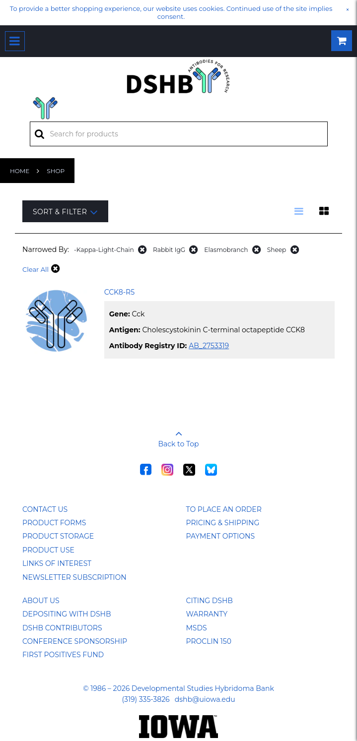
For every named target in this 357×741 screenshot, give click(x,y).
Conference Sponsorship (74, 641)
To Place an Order (224, 509)
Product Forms (54, 522)
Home (19, 171)
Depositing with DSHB (66, 614)
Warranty (207, 614)
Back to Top (178, 435)
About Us (41, 600)
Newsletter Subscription (74, 577)
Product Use (48, 550)
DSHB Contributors (62, 627)
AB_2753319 (209, 345)
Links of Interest (56, 563)
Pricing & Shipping (223, 522)
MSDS (196, 627)
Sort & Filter (65, 212)
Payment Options (220, 536)
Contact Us (45, 509)
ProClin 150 (208, 641)
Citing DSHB (209, 600)
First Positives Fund (63, 654)
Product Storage (58, 536)
